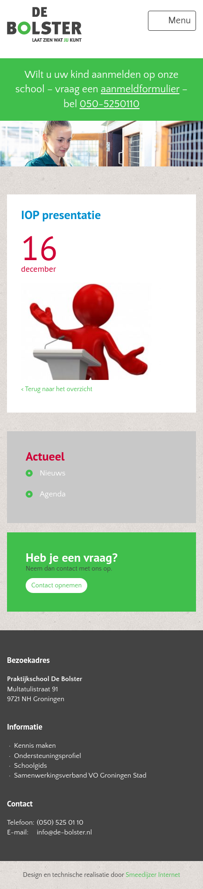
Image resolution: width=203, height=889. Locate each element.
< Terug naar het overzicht (56, 389)
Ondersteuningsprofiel (47, 756)
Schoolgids (30, 766)
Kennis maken (35, 746)
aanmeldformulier (140, 89)
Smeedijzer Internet (153, 875)
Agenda (53, 494)
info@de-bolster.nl (64, 832)
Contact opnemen (56, 585)
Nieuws (52, 473)
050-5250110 (110, 104)
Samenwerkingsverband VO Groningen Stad (80, 775)
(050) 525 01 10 (60, 823)
